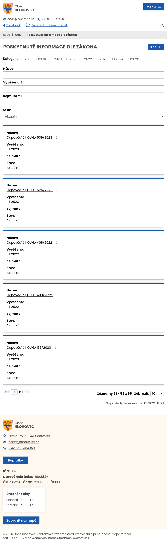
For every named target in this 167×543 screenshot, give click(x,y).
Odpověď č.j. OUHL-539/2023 (33, 137)
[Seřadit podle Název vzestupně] (17, 67)
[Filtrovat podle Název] (83, 75)
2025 (135, 59)
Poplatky (15, 460)
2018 (28, 59)
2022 (88, 59)
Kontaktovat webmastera (55, 534)
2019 (42, 59)
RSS (156, 47)
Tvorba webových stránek (39, 538)
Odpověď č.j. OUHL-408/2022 (33, 242)
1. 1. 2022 (13, 254)
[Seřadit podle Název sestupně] (17, 69)
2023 (104, 59)
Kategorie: (11, 58)
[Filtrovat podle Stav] (83, 116)
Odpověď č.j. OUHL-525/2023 (33, 190)
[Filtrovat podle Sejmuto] (83, 102)
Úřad (18, 35)
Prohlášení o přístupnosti (93, 534)
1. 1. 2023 (13, 149)
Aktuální (13, 167)
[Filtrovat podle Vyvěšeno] (83, 88)
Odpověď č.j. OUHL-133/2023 (32, 347)
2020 (58, 59)
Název (9, 68)
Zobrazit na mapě (21, 520)
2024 (119, 59)
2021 (73, 59)
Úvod (6, 35)
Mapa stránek (121, 534)
